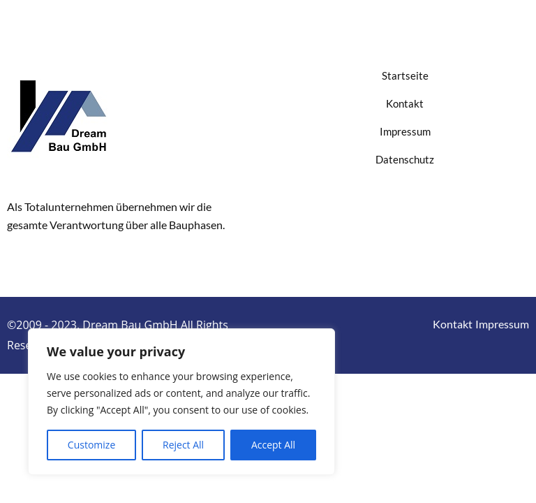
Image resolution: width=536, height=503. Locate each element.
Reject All (183, 444)
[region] (181, 401)
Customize (91, 444)
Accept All (273, 444)
